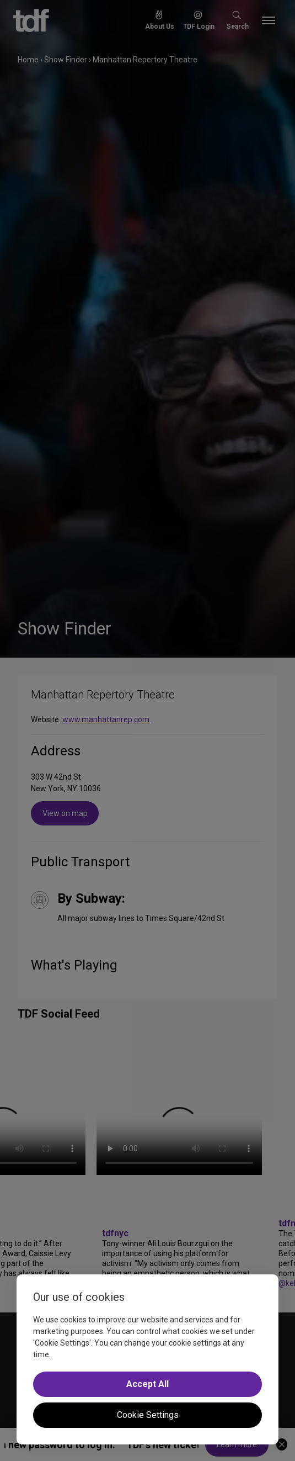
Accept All (147, 1384)
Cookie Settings (148, 1415)
